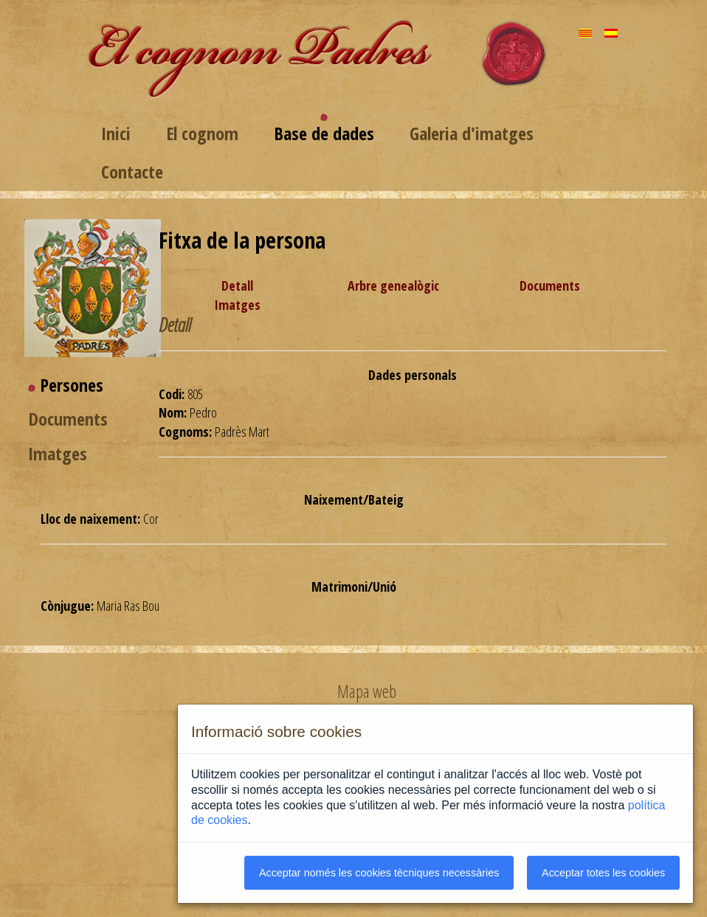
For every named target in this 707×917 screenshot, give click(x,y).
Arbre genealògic (393, 285)
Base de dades (324, 133)
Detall (237, 285)
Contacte (132, 171)
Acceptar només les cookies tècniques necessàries (379, 873)
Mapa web (366, 691)
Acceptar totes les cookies (603, 873)
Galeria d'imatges (472, 133)
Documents (550, 285)
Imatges (237, 305)
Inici (116, 133)
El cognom (202, 133)
